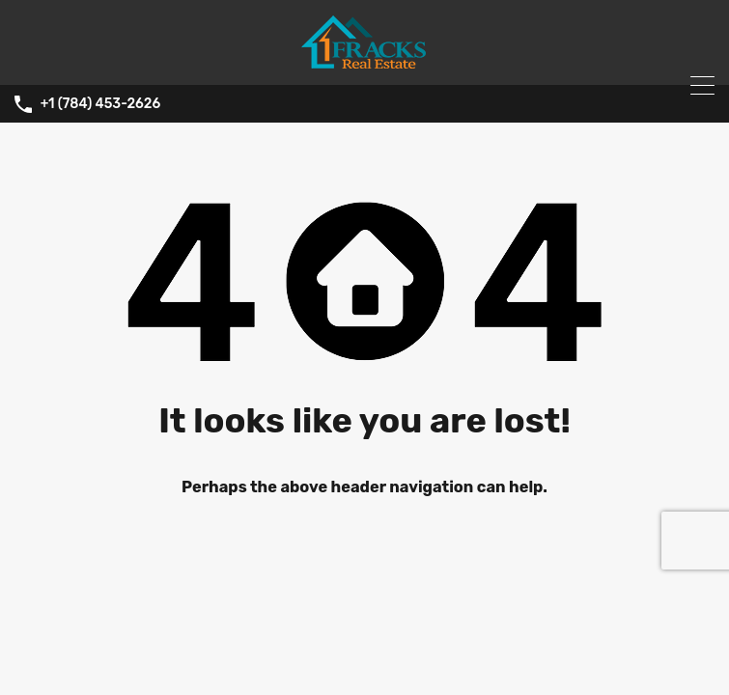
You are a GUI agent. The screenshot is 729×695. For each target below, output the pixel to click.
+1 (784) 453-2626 (101, 104)
